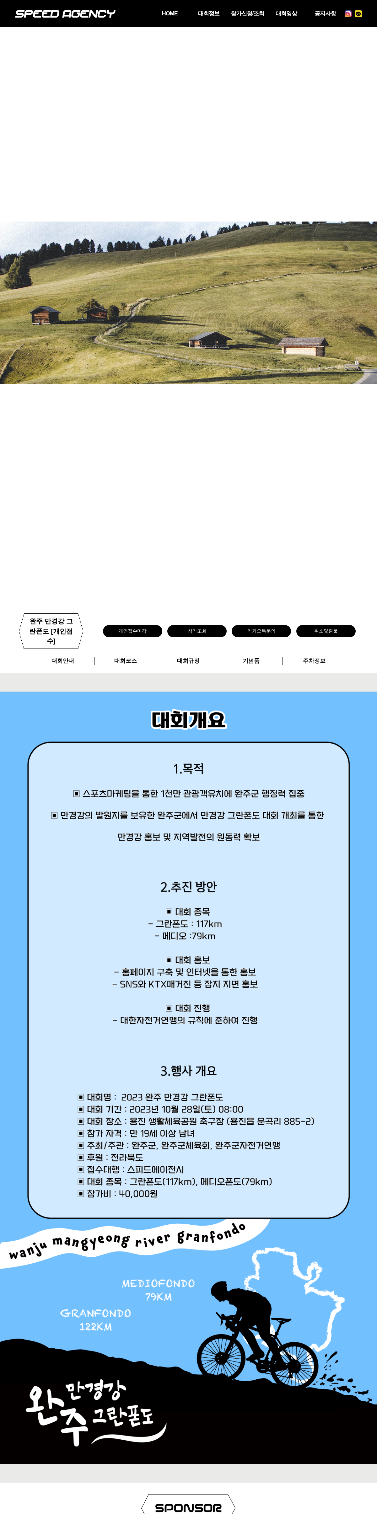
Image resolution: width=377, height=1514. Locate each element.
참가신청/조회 (247, 13)
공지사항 (325, 13)
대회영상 (286, 13)
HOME (170, 13)
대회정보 (208, 13)
